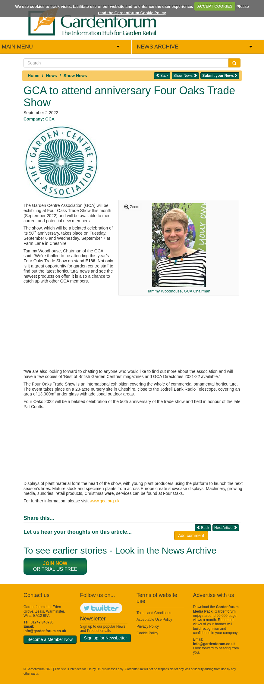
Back (162, 75)
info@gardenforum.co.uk (45, 631)
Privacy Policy (148, 626)
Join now (55, 563)
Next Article (225, 527)
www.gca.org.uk (104, 500)
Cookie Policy (147, 633)
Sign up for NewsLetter (105, 638)
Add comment (191, 535)
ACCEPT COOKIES (214, 6)
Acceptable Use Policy (154, 619)
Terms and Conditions (154, 613)
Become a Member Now (50, 639)
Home (33, 75)
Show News (75, 75)
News (51, 75)
